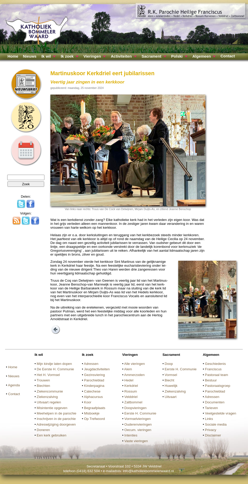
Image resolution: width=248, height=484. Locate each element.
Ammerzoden (134, 375)
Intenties (130, 435)
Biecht (169, 380)
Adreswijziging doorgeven (56, 424)
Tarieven (211, 408)
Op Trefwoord (94, 419)
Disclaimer (213, 435)
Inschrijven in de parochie (56, 419)
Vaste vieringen (136, 441)
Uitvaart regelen (49, 402)
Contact (227, 56)
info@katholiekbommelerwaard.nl (148, 471)
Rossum (130, 391)
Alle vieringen (134, 364)
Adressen (91, 364)
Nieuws (30, 56)
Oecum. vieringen (137, 430)
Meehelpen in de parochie (56, 413)
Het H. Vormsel (48, 375)
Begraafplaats (94, 408)
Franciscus (213, 369)
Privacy (210, 430)
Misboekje (91, 413)
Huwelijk (171, 386)
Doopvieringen (135, 408)
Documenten (214, 402)
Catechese (92, 391)
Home (12, 56)
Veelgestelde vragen (220, 413)
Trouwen (43, 380)
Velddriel (130, 397)
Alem (128, 369)
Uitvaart (170, 397)
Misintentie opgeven (52, 408)
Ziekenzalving (47, 397)
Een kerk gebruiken (51, 435)
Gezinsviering (94, 375)
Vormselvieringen (137, 419)
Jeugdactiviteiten (97, 369)
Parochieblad (94, 380)
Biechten (43, 386)
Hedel (128, 380)
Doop (169, 364)
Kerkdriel (131, 386)
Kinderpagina (94, 386)
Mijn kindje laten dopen (54, 364)
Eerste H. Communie (140, 413)
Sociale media (216, 424)
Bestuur (211, 380)
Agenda (14, 385)
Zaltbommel (133, 402)
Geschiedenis (215, 364)
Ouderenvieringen (138, 424)
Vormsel (171, 375)
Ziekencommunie (50, 391)
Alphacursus (93, 397)
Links (209, 419)
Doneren (43, 430)
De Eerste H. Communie (55, 369)
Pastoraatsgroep (217, 386)
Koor (87, 402)
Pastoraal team (216, 375)
